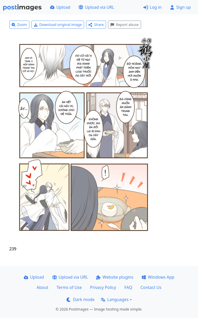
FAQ (128, 287)
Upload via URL (96, 7)
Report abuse (124, 24)
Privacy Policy (103, 287)
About (42, 287)
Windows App (158, 277)
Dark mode (80, 299)
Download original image (58, 24)
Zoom (19, 24)
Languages (114, 299)
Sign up (180, 7)
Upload (60, 7)
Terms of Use (69, 287)
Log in (152, 7)
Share (96, 24)
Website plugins (114, 277)
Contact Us (151, 287)
